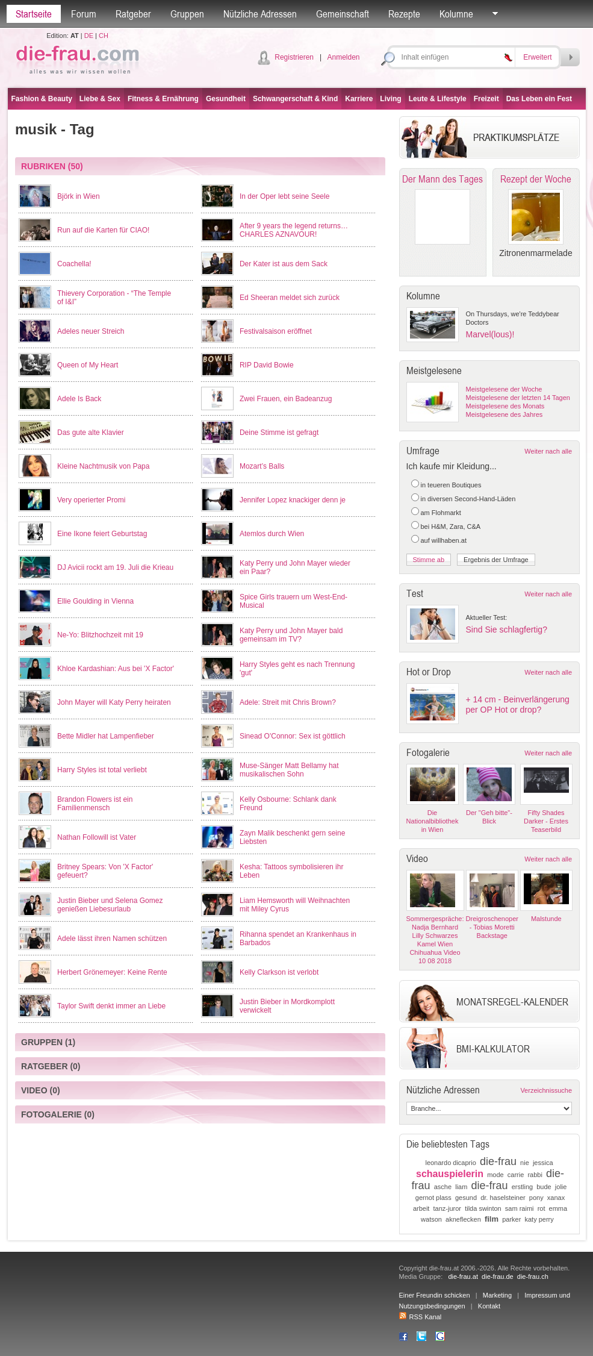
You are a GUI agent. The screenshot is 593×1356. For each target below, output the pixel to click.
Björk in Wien (78, 196)
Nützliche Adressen (260, 14)
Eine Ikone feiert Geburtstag (102, 534)
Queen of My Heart (87, 365)
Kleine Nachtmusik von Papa (103, 466)
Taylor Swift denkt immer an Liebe (111, 1006)
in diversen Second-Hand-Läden (468, 498)
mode (495, 1174)
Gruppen (187, 14)
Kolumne (456, 14)
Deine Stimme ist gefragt (279, 432)
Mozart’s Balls (262, 466)
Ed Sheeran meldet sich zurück (290, 297)
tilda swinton (483, 1208)
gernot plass (433, 1197)
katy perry (538, 1219)
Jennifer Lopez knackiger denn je (293, 500)
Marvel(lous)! (490, 334)
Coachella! (74, 264)
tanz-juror (447, 1208)
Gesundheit (226, 99)
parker (511, 1219)
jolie (561, 1186)
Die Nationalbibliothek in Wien (432, 821)
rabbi (534, 1174)
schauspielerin (449, 1174)
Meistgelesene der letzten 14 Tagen (518, 397)
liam (461, 1186)
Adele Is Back (79, 399)
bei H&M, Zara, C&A (451, 526)
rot (541, 1208)
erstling (522, 1186)
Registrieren (294, 57)
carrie (516, 1174)
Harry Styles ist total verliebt (102, 770)
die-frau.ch (532, 1276)
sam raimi (519, 1208)
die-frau (498, 1161)
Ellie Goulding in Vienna (95, 601)
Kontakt (489, 1306)
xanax (556, 1197)
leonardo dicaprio (450, 1162)
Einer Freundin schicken (434, 1295)
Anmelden (343, 57)
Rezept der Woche (535, 179)
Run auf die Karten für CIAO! (103, 230)
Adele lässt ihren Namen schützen (112, 938)
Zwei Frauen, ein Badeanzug (286, 399)
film (491, 1218)
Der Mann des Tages (442, 179)
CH (103, 35)
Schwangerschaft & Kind (295, 99)
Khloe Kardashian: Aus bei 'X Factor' (115, 668)
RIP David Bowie (267, 365)
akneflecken (463, 1219)
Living (390, 99)
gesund (466, 1197)
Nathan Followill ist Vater (96, 837)
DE (88, 35)
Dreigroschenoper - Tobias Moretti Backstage (492, 927)
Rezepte (404, 14)
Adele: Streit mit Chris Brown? (288, 702)
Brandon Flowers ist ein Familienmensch (94, 803)
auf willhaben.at (444, 540)
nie (524, 1162)
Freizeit (486, 99)
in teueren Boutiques (451, 485)
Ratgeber (133, 14)
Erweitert (537, 57)
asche (443, 1186)
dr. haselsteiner (503, 1197)
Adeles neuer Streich (90, 331)
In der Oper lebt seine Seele (284, 196)
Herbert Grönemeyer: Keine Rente (112, 972)
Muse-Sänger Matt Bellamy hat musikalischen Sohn (289, 769)
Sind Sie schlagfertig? (506, 629)
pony (536, 1197)
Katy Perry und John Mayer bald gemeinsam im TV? (291, 634)
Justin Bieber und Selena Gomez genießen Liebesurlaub (110, 904)
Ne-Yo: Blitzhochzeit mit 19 (100, 635)
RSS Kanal (420, 1316)
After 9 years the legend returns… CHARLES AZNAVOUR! (294, 230)
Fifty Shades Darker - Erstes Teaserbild (546, 821)
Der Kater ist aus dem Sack (284, 264)
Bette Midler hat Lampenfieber (105, 736)
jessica (543, 1162)
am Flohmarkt (441, 512)
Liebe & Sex (99, 99)
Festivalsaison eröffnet (276, 331)
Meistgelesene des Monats (505, 406)
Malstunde (546, 918)
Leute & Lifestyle (438, 99)
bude (543, 1186)
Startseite (34, 14)
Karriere (359, 99)
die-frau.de (498, 1276)
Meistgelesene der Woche (504, 389)
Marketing (497, 1295)
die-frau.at (463, 1276)
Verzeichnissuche (546, 1090)
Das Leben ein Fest (539, 99)
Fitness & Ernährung (163, 99)
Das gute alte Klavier (90, 432)
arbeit (421, 1208)
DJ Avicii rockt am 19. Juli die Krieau (115, 567)
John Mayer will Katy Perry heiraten (114, 702)
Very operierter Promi (91, 500)
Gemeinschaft (342, 14)
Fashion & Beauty (41, 99)
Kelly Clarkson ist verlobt (279, 972)
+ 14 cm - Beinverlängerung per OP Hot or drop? (518, 704)
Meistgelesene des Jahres (504, 414)
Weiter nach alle (548, 451)
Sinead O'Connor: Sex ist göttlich (293, 736)
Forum (83, 14)
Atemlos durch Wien (272, 534)
